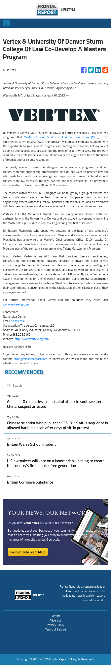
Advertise (55, 620)
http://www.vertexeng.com (32, 339)
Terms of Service (55, 629)
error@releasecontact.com (30, 359)
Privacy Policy (55, 625)
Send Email (18, 321)
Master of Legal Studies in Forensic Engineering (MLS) (61, 137)
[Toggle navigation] (6, 23)
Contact (55, 616)
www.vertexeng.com (16, 304)
